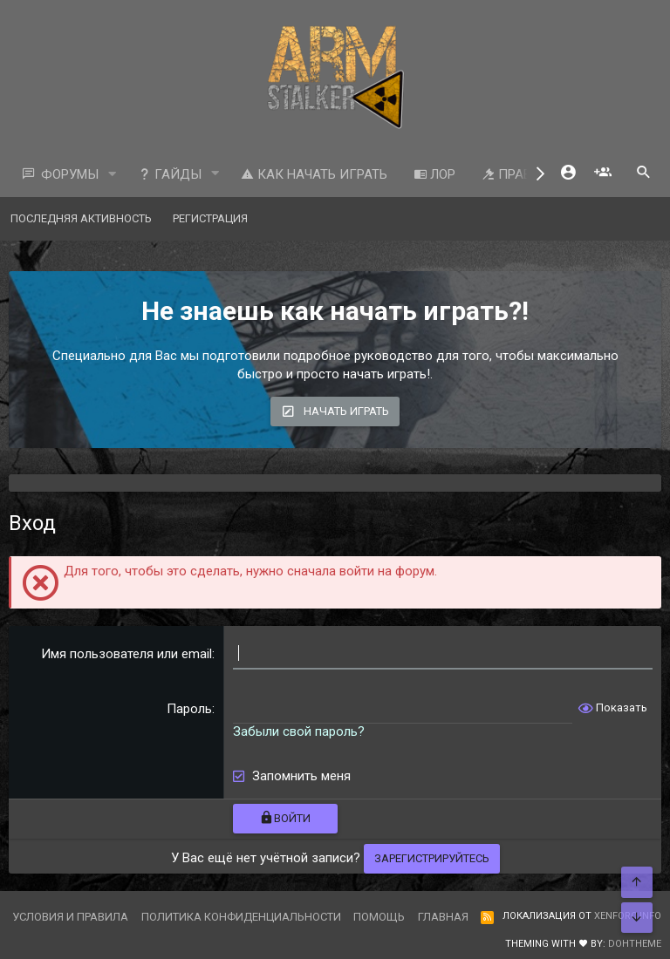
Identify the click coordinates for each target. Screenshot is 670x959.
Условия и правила (70, 916)
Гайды (170, 174)
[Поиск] (643, 174)
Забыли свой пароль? (299, 731)
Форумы (70, 174)
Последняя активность (81, 218)
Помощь (379, 916)
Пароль (189, 709)
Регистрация (210, 218)
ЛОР (434, 174)
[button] (112, 175)
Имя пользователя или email (126, 654)
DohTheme (634, 943)
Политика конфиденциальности (241, 916)
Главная (443, 916)
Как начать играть (314, 174)
